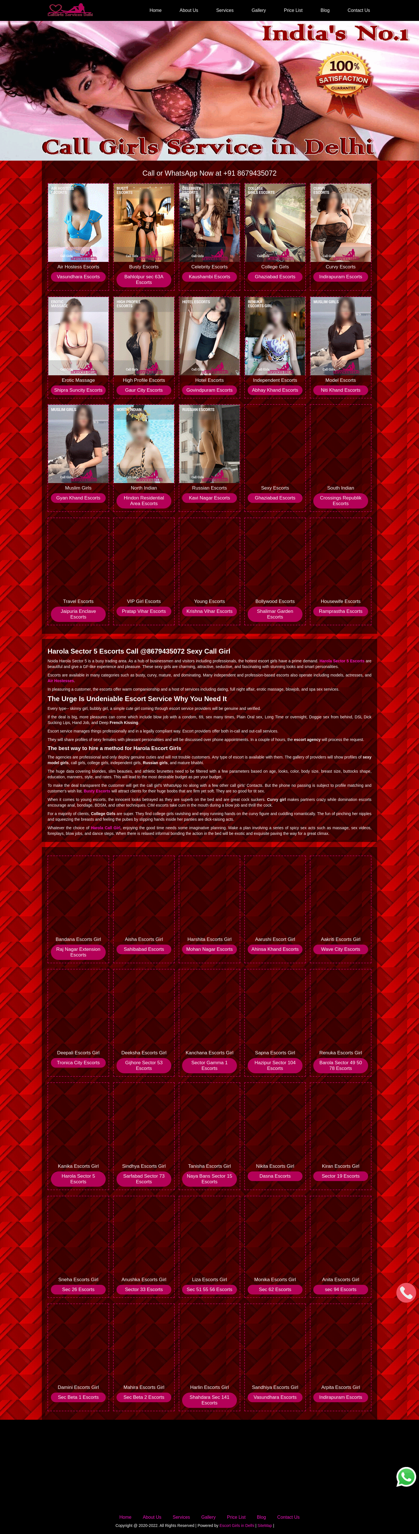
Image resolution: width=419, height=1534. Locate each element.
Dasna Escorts (275, 1176)
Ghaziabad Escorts (275, 276)
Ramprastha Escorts (340, 611)
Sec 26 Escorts (78, 1289)
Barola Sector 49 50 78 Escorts (340, 1065)
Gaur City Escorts (144, 390)
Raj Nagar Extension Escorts (78, 952)
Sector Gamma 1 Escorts (209, 1065)
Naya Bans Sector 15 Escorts (209, 1178)
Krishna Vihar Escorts (209, 611)
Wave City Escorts (340, 949)
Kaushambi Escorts (209, 276)
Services (225, 10)
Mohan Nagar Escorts (209, 949)
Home (156, 10)
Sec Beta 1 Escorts (78, 1397)
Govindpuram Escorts (209, 390)
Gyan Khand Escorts (78, 498)
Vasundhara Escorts (78, 276)
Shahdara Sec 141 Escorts (210, 1400)
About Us (189, 10)
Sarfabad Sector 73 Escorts (144, 1178)
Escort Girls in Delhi (236, 1525)
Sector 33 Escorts (144, 1289)
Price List (293, 10)
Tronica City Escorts (78, 1062)
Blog (325, 10)
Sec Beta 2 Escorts (144, 1397)
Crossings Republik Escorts (340, 500)
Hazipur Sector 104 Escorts (275, 1065)
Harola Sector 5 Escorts (78, 1178)
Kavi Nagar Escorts (209, 498)
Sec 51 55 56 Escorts (209, 1289)
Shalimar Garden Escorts (275, 614)
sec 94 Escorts (341, 1289)
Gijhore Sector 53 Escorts (144, 1065)
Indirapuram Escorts (340, 276)
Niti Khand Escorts (340, 390)
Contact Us (359, 10)
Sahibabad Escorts (144, 949)
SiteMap (265, 1525)
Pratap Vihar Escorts (144, 611)
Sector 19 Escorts (341, 1176)
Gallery (259, 10)
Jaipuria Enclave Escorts (78, 614)
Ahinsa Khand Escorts (275, 949)
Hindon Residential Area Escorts (144, 500)
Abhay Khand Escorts (275, 390)
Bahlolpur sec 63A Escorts (143, 279)
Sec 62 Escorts (275, 1289)
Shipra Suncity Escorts (78, 390)
